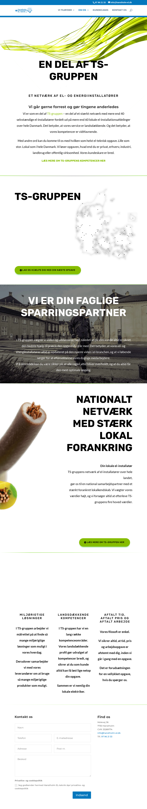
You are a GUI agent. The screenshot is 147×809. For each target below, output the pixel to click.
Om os (82, 10)
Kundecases (100, 10)
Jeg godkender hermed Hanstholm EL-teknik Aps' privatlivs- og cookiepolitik (50, 787)
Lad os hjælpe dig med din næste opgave (48, 270)
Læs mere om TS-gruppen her (105, 542)
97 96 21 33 (100, 2)
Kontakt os (119, 10)
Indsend (82, 795)
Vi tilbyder (65, 10)
